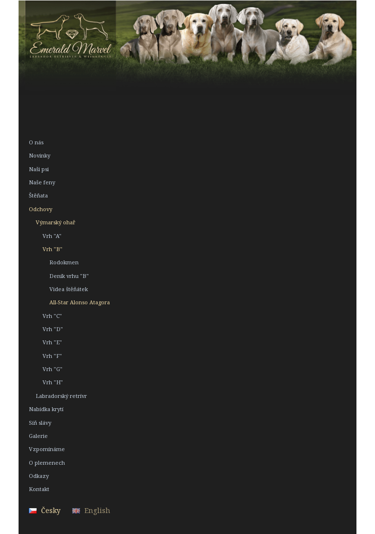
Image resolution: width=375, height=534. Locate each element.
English (97, 510)
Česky (51, 510)
